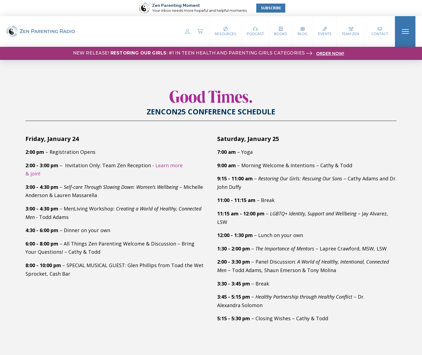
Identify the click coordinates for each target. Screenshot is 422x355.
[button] (255, 31)
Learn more (169, 165)
